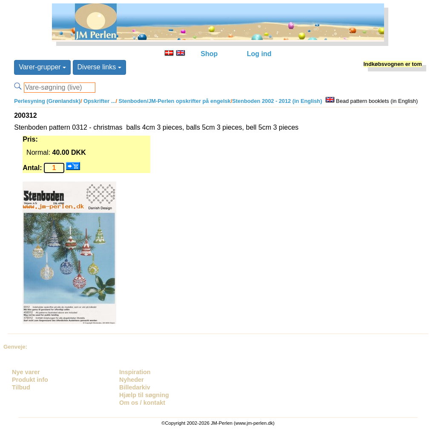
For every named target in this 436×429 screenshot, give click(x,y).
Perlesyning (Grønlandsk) (47, 101)
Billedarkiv (134, 387)
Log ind (259, 53)
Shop (209, 53)
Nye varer (26, 372)
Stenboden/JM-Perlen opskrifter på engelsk (174, 101)
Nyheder (131, 379)
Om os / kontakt (142, 402)
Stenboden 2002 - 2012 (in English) (277, 101)
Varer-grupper (42, 67)
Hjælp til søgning (144, 395)
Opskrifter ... (99, 101)
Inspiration (135, 372)
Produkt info (30, 379)
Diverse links (99, 67)
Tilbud (21, 387)
